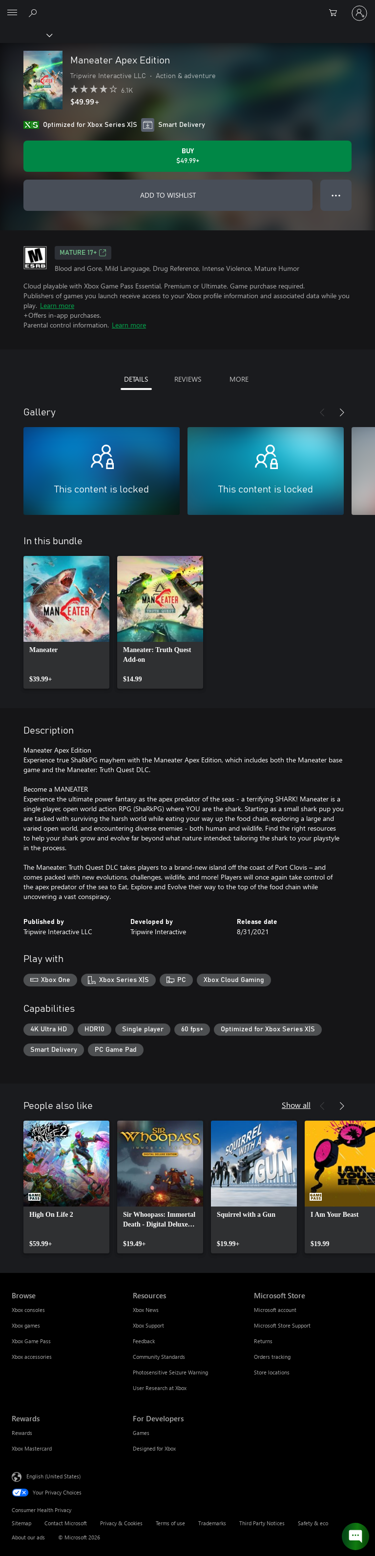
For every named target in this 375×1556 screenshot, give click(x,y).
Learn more (57, 305)
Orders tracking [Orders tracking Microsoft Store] (272, 1356)
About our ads (28, 1537)
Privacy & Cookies (121, 1523)
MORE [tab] (239, 379)
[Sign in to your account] (359, 13)
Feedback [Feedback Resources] (144, 1341)
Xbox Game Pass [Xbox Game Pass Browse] (31, 1341)
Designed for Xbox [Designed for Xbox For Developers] (154, 1448)
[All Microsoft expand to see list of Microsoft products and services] (12, 13)
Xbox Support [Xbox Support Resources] (148, 1325)
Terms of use (170, 1523)
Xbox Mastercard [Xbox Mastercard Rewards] (32, 1448)
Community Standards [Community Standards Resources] (159, 1356)
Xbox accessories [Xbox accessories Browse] (32, 1356)
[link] (66, 622)
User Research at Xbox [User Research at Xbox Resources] (160, 1388)
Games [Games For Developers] (141, 1433)
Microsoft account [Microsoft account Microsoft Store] (275, 1310)
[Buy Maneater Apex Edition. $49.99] (187, 156)
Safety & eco (313, 1523)
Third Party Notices (262, 1523)
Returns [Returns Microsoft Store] (263, 1341)
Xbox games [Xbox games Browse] (26, 1325)
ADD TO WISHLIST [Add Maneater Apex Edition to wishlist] (168, 195)
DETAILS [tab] (136, 379)
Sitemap (21, 1523)
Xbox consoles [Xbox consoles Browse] (28, 1310)
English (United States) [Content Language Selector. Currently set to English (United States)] (53, 1476)
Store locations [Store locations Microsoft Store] (272, 1372)
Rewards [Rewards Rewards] (22, 1433)
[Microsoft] (187, 7)
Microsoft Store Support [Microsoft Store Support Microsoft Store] (282, 1325)
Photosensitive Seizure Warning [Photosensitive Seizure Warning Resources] (170, 1372)
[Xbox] (25, 34)
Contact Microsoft (65, 1523)
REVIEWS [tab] (187, 379)
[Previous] (322, 412)
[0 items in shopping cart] (336, 13)
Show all (296, 1105)
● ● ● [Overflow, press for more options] (336, 195)
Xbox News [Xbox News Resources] (146, 1310)
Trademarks (212, 1523)
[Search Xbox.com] (34, 12)
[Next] (342, 412)
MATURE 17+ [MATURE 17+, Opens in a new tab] (83, 253)
